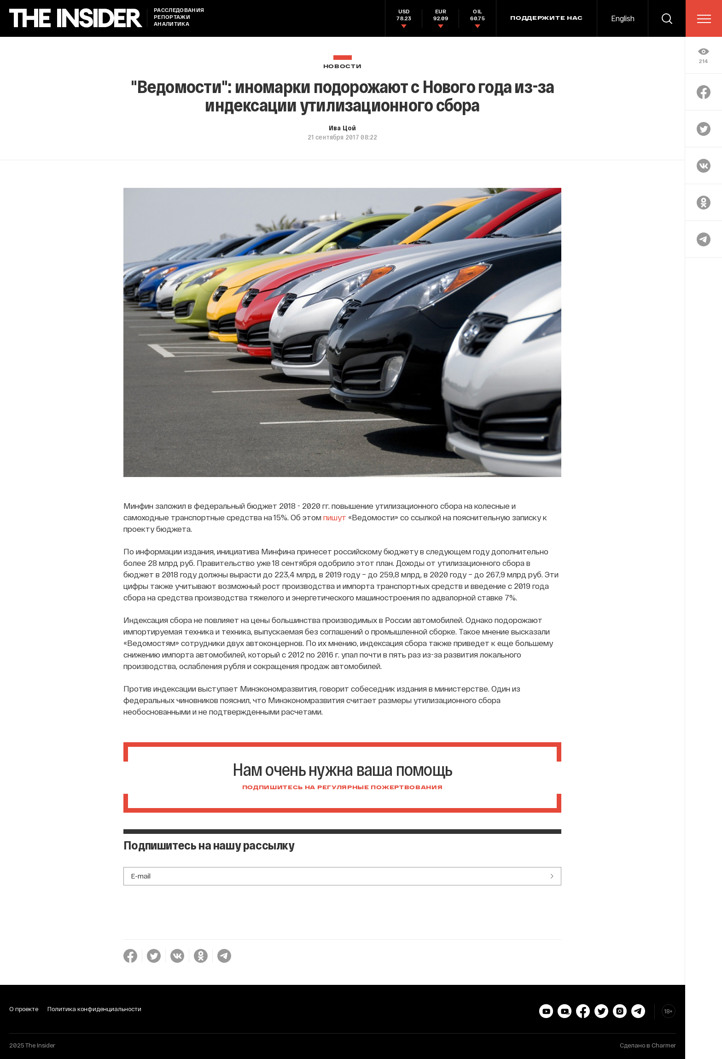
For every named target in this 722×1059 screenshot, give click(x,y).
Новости (342, 66)
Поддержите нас (546, 18)
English (623, 18)
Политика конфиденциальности (94, 1008)
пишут (334, 517)
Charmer (664, 1045)
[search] (666, 18)
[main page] (76, 18)
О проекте (23, 1008)
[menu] (704, 19)
